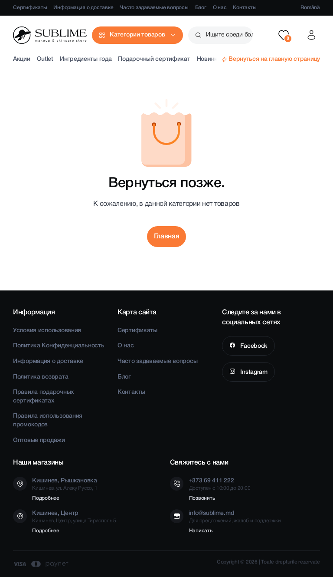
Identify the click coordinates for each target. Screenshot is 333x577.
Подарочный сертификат (154, 59)
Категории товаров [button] (137, 35)
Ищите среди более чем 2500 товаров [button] (229, 35)
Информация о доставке (83, 7)
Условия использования (47, 330)
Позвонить (202, 498)
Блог (200, 7)
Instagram (253, 372)
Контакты (244, 7)
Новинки (209, 59)
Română (310, 7)
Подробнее (45, 498)
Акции (21, 59)
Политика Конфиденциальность (58, 346)
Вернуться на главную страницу (274, 59)
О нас (220, 7)
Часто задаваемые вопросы (154, 7)
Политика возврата (40, 377)
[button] (283, 35)
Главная (167, 237)
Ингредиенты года (86, 59)
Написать (200, 530)
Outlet (45, 59)
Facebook (253, 346)
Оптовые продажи (39, 440)
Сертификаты (30, 7)
